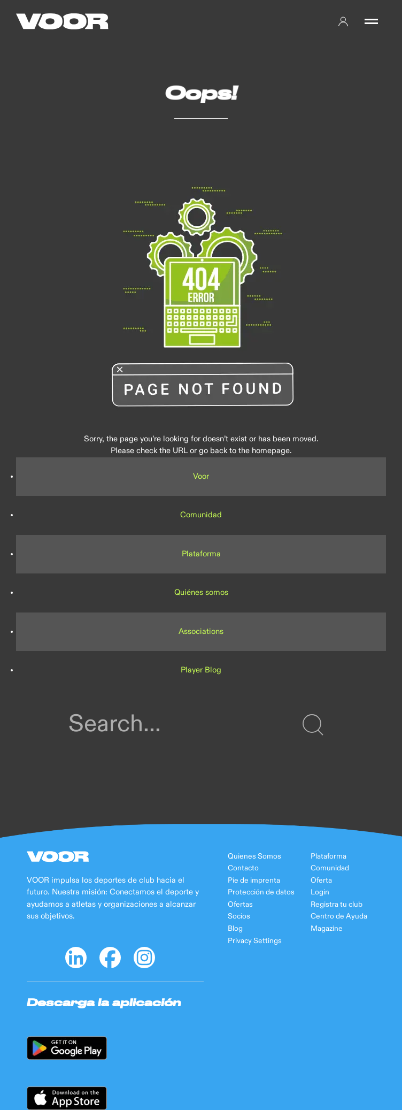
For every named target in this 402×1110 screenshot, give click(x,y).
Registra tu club (336, 904)
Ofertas (240, 904)
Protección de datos (261, 892)
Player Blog (201, 670)
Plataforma (201, 554)
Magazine (327, 928)
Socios (239, 916)
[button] (371, 21)
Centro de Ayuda (339, 916)
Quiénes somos (201, 592)
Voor (201, 476)
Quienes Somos (254, 856)
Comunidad (201, 515)
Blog (235, 928)
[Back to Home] (62, 21)
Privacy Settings (255, 941)
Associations (201, 631)
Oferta (321, 880)
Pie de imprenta (254, 880)
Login (320, 892)
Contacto (243, 868)
